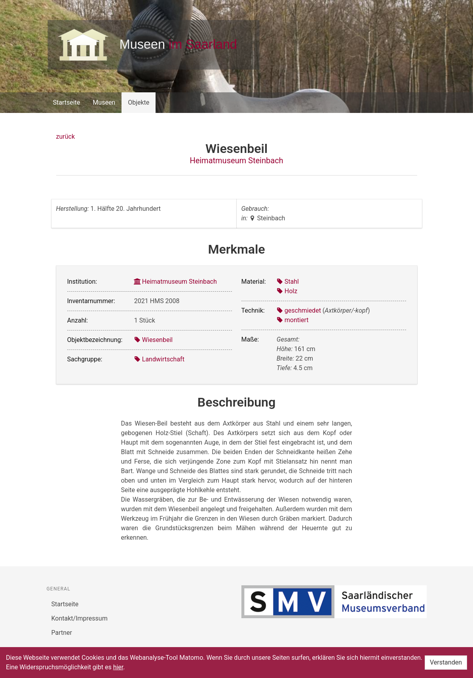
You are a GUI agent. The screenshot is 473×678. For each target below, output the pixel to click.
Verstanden (446, 662)
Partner (61, 632)
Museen (104, 102)
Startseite (66, 102)
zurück (65, 136)
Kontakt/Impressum (79, 618)
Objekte (138, 102)
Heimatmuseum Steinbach (236, 160)
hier (118, 667)
